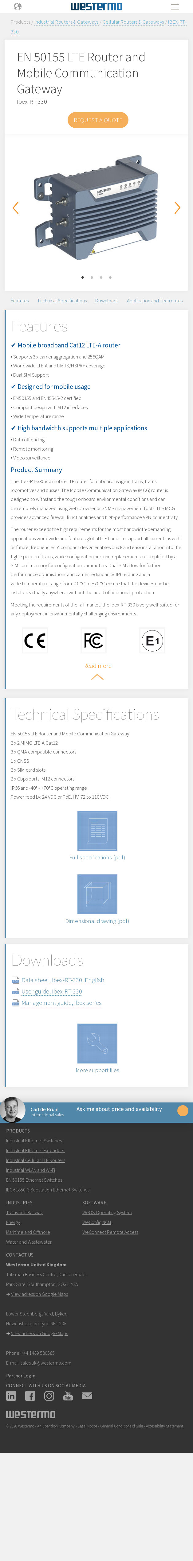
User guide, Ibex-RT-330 (64, 1075)
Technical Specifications (62, 302)
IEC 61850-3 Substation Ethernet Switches (47, 1281)
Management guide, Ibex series (74, 1086)
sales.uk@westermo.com (46, 1454)
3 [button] (101, 278)
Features (20, 302)
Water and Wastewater (29, 1334)
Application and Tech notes (155, 302)
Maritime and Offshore (28, 1324)
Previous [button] (15, 208)
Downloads (106, 302)
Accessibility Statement (164, 1517)
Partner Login (20, 1467)
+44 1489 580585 (38, 1445)
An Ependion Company (56, 1517)
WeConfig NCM (96, 1314)
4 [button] (110, 278)
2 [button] (92, 278)
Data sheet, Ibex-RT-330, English (75, 1063)
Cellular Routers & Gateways (133, 21)
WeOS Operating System (107, 1304)
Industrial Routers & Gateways (66, 21)
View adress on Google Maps (39, 1386)
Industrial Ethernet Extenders (35, 1242)
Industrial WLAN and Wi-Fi (30, 1262)
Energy (13, 1314)
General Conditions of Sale (121, 1517)
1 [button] (83, 278)
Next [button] (177, 208)
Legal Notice (87, 1517)
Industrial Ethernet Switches (34, 1232)
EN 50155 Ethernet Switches (34, 1272)
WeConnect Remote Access (110, 1324)
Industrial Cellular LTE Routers (35, 1252)
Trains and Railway (24, 1304)
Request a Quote (98, 120)
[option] (96, 207)
